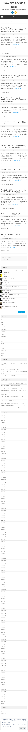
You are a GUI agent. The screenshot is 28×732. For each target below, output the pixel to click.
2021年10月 (3, 536)
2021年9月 (3, 539)
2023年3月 (3, 498)
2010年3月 (3, 629)
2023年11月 (3, 479)
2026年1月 (3, 422)
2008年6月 (3, 672)
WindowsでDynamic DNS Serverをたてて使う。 (11, 407)
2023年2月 (3, 501)
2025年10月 (3, 429)
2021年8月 (3, 541)
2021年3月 (3, 553)
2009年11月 (3, 639)
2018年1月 (3, 586)
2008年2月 (3, 682)
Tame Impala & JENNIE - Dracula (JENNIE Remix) (12, 270)
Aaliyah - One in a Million (7, 290)
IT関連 (15, 47)
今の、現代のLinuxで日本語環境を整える (9, 400)
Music (2, 341)
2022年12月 (3, 505)
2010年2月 (3, 632)
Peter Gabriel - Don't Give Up (8, 298)
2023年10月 (3, 482)
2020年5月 (3, 572)
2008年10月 (3, 665)
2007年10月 (3, 691)
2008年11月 (3, 663)
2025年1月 (3, 451)
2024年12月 (3, 453)
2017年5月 (3, 594)
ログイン (3, 711)
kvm (1, 338)
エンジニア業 (4, 346)
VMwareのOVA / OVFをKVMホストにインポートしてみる (13, 405)
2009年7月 (3, 648)
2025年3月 (3, 446)
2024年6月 (3, 463)
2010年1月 (3, 634)
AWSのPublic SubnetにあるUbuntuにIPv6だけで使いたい (13, 76)
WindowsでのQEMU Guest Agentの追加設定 (10, 385)
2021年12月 (3, 532)
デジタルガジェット (5, 350)
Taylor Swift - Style (6, 282)
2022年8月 (3, 515)
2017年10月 (3, 589)
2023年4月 (3, 496)
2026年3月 (3, 417)
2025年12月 (3, 424)
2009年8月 (3, 646)
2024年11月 (3, 455)
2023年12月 (3, 477)
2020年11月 (3, 560)
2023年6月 (3, 491)
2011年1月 (3, 608)
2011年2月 (3, 605)
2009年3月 (3, 658)
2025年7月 (3, 436)
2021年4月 (3, 551)
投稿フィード (4, 713)
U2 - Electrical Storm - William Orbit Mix (10, 286)
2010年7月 (3, 622)
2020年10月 (3, 563)
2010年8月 (3, 620)
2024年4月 (3, 467)
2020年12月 (3, 558)
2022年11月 (3, 508)
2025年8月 (3, 434)
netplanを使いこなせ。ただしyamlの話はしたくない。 (12, 403)
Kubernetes (11, 208)
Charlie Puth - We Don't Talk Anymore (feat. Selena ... (13, 274)
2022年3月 (3, 527)
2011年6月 (3, 596)
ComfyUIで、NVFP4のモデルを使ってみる (10, 369)
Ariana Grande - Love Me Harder (9, 278)
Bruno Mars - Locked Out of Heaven (9, 306)
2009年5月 (3, 653)
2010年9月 (3, 617)
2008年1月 (3, 684)
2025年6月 (3, 439)
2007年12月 (3, 686)
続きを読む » (16, 44)
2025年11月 (3, 427)
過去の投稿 (5, 259)
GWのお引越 (5, 53)
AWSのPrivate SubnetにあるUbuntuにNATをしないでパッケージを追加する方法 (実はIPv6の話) (14, 99)
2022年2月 (3, 529)
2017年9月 (3, 591)
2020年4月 (3, 574)
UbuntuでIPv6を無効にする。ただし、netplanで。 (11, 388)
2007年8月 (3, 696)
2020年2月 (3, 579)
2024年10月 (3, 458)
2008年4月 (3, 677)
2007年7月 (3, 698)
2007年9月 (3, 694)
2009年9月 (3, 644)
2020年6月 (3, 570)
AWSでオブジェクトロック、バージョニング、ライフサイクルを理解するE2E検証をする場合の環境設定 (13, 29)
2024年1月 (3, 474)
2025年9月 (3, 432)
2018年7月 (3, 582)
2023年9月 (3, 484)
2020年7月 (3, 567)
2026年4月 (3, 415)
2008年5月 (3, 675)
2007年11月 (3, 689)
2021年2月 (3, 555)
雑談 (2, 355)
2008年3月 (3, 679)
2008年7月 (3, 670)
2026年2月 (3, 420)
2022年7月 (3, 517)
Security (2, 343)
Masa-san (7, 34)
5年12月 (2, 703)
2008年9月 (3, 667)
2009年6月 (3, 651)
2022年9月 (3, 513)
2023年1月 (3, 503)
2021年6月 (3, 546)
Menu (14, 17)
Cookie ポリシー (8, 726)
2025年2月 (3, 448)
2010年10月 (3, 615)
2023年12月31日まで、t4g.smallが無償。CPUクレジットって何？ (13, 146)
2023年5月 (3, 494)
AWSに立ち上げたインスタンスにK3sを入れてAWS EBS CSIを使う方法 (13, 191)
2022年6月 (3, 520)
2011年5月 (3, 598)
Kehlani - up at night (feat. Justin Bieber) (10, 294)
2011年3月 (3, 603)
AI (1, 319)
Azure (2, 324)
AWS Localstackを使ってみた (11, 214)
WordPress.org (4, 718)
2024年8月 (3, 460)
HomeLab (11, 47)
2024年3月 (3, 470)
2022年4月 (3, 524)
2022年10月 (3, 510)
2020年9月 (3, 565)
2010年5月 (3, 627)
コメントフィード (4, 715)
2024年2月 (3, 472)
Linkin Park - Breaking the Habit (8, 302)
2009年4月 (3, 655)
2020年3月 (3, 577)
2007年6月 (3, 701)
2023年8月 (3, 486)
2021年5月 (3, 548)
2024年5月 (3, 465)
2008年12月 (3, 660)
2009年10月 (3, 641)
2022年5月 (3, 522)
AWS (7, 47)
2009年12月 (3, 636)
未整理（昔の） (4, 353)
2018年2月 (3, 584)
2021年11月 (3, 534)
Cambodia (3, 326)
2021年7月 (3, 544)
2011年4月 (3, 601)
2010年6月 (3, 625)
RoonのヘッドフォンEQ (6, 367)
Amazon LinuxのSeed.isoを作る (11, 169)
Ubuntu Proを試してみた (6, 394)
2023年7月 (3, 489)
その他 (2, 348)
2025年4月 (3, 444)
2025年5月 (3, 441)
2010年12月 (3, 610)
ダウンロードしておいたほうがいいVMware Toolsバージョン (14, 383)
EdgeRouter (3, 329)
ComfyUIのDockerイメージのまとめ (8, 375)
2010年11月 (3, 613)
